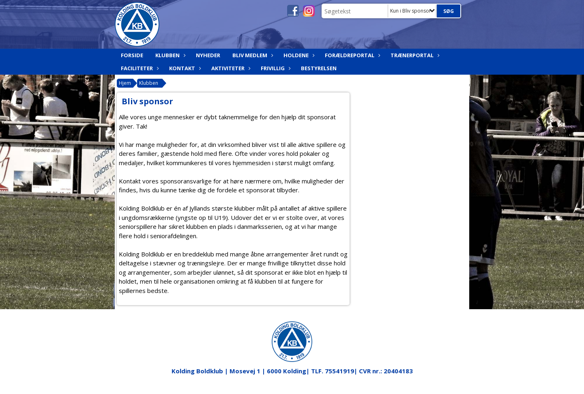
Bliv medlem (251, 55)
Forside (132, 55)
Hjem (125, 83)
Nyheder (208, 55)
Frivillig (275, 68)
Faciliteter (139, 68)
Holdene (298, 55)
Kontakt (184, 68)
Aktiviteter (230, 68)
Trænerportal (414, 55)
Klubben (169, 55)
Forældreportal (351, 55)
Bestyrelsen (319, 68)
